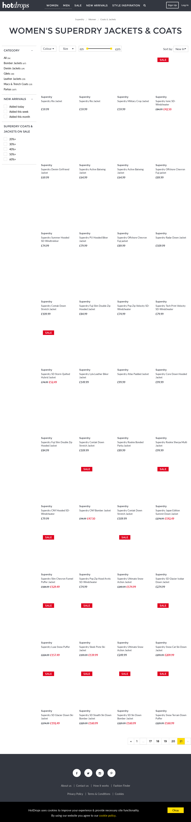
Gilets (9, 73)
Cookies (119, 794)
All (7, 57)
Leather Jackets (14, 78)
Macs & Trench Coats (18, 84)
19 (165, 741)
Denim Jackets (14, 68)
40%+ (12, 149)
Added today (16, 106)
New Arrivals (97, 5)
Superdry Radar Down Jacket (171, 237)
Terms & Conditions (99, 794)
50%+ (12, 154)
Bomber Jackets (15, 63)
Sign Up (172, 5)
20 (173, 741)
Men (66, 5)
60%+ (12, 159)
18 (157, 741)
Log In (184, 5)
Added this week (18, 111)
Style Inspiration (126, 5)
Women (52, 5)
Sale (78, 5)
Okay (175, 810)
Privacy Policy (75, 794)
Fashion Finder (121, 786)
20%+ (12, 139)
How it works (101, 786)
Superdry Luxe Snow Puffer (55, 646)
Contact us (82, 786)
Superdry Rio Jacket (51, 101)
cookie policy (107, 815)
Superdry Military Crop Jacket (133, 101)
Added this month (19, 116)
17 (150, 741)
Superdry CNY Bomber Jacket (95, 510)
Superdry (46, 96)
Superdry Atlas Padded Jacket (133, 373)
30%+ (12, 144)
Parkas (10, 89)
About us (66, 786)
